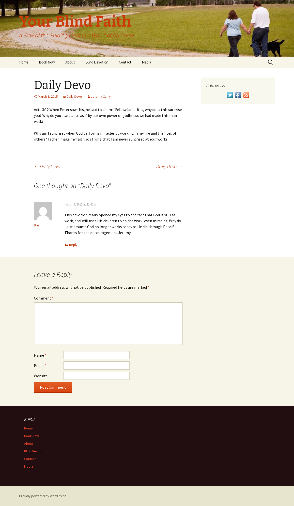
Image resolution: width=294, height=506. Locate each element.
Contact (125, 62)
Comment (44, 298)
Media (146, 62)
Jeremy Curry (101, 96)
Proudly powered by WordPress (42, 496)
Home (23, 62)
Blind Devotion (96, 62)
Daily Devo (74, 96)
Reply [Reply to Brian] (73, 244)
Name (40, 355)
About (70, 62)
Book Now (47, 62)
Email (40, 365)
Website (41, 375)
